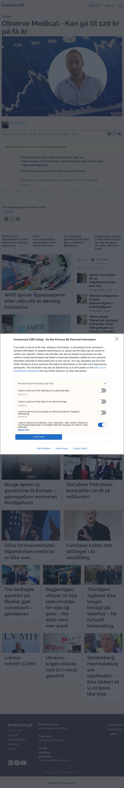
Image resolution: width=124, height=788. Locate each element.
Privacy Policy (80, 448)
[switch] (102, 390)
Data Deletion (44, 448)
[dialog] (62, 394)
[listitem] (62, 383)
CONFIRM (39, 437)
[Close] (118, 340)
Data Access (62, 448)
